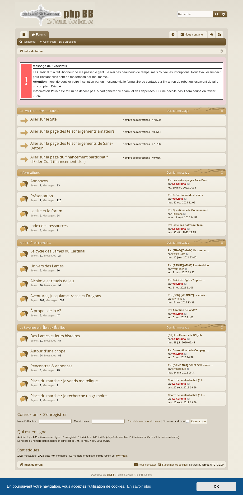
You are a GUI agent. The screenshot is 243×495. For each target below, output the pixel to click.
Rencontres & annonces (51, 366)
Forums (41, 34)
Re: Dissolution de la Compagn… (188, 350)
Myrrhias (177, 298)
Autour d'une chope (47, 351)
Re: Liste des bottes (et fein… (186, 225)
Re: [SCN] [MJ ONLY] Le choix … (188, 295)
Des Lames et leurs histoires (55, 335)
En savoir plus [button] (139, 486)
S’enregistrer (70, 41)
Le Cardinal (179, 183)
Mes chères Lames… (35, 242)
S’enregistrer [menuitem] (220, 35)
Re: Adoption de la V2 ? (182, 310)
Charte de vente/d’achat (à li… (186, 380)
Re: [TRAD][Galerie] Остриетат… (188, 250)
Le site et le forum (46, 210)
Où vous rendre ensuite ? (39, 110)
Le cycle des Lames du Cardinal (57, 251)
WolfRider (178, 268)
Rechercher (29, 41)
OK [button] (216, 486)
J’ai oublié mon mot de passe (144, 421)
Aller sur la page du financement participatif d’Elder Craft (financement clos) (69, 159)
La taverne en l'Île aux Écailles (42, 327)
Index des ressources (49, 225)
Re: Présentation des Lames (185, 195)
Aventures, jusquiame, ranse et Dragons (65, 295)
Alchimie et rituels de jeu (52, 281)
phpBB (110, 474)
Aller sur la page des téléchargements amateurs (72, 131)
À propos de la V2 (45, 310)
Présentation (41, 195)
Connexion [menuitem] (212, 35)
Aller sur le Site (43, 119)
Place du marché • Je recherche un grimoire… (70, 395)
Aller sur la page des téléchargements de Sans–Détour (71, 145)
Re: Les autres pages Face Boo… (188, 180)
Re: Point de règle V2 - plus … (186, 280)
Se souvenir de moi (176, 421)
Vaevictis (177, 198)
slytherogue (179, 368)
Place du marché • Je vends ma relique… (65, 380)
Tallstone (177, 213)
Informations (30, 172)
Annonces (39, 181)
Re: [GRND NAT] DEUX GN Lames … (190, 365)
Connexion (49, 41)
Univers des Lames (47, 266)
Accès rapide (25, 35)
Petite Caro (178, 253)
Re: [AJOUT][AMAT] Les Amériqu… (189, 265)
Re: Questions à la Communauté (188, 210)
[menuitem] (173, 34)
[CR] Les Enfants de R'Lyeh (185, 335)
